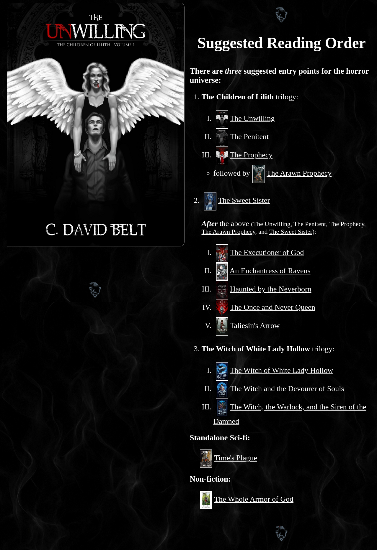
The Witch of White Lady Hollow (281, 370)
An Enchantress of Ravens (270, 270)
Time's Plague (235, 458)
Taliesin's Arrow (255, 325)
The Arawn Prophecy (299, 173)
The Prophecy (251, 155)
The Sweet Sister (244, 200)
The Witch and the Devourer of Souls (287, 388)
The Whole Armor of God (253, 499)
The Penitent (249, 136)
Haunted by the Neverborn (270, 289)
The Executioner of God (267, 252)
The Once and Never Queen (272, 307)
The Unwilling (252, 118)
